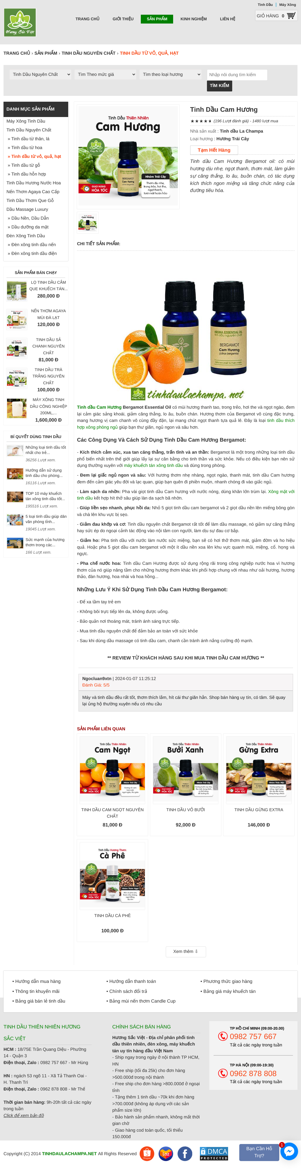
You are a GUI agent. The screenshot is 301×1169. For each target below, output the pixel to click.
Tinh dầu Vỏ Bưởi (185, 810)
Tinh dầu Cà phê (112, 916)
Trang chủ (87, 19)
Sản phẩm (157, 19)
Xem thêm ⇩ (185, 951)
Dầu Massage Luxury (27, 209)
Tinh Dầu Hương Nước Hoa (33, 183)
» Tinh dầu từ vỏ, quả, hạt (33, 156)
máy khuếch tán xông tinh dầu (153, 465)
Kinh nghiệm (193, 19)
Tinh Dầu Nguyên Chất (28, 130)
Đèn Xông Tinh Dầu (25, 235)
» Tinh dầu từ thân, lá (27, 138)
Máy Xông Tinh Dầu (25, 121)
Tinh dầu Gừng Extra (259, 810)
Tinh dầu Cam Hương (99, 407)
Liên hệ (227, 19)
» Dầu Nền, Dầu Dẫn (27, 218)
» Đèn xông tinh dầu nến (31, 244)
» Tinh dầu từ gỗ (23, 165)
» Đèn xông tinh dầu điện (31, 253)
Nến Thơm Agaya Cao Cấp (32, 191)
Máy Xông (287, 5)
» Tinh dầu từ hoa (24, 147)
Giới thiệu (123, 19)
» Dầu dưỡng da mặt (27, 227)
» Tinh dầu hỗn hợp (26, 174)
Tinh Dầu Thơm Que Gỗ (30, 200)
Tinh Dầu (265, 5)
